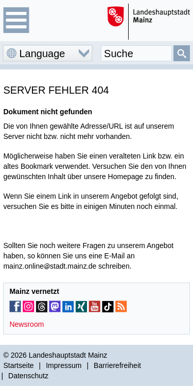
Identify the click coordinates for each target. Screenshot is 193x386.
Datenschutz (28, 376)
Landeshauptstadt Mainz (68, 355)
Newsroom (26, 324)
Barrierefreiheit (117, 365)
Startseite (18, 365)
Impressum (63, 365)
